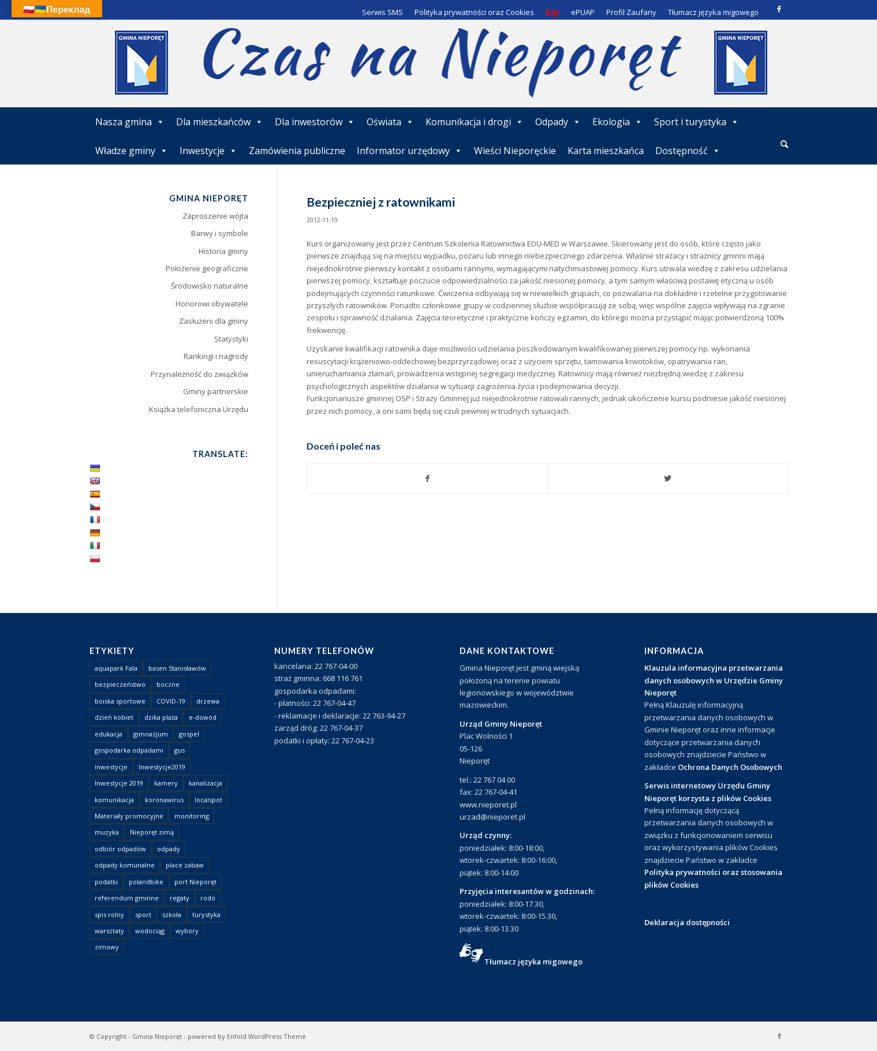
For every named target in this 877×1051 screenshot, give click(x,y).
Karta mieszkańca (606, 150)
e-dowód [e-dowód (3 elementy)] (203, 717)
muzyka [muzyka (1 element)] (107, 832)
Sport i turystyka (696, 121)
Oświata (390, 121)
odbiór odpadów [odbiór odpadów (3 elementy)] (120, 848)
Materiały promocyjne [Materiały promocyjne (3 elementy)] (129, 815)
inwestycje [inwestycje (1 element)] (111, 766)
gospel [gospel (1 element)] (189, 734)
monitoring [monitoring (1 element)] (191, 815)
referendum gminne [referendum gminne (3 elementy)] (127, 897)
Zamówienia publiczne (297, 150)
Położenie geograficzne (207, 268)
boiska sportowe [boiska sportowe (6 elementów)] (120, 701)
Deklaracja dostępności (687, 922)
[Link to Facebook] (779, 8)
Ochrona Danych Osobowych (730, 767)
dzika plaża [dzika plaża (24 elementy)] (161, 717)
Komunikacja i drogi (475, 121)
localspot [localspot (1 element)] (208, 799)
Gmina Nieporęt (157, 1036)
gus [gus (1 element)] (179, 750)
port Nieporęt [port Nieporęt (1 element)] (195, 881)
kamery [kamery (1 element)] (166, 783)
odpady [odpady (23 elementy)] (168, 848)
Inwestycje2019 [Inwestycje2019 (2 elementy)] (162, 766)
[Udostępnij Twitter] (668, 478)
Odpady (558, 121)
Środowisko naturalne (209, 285)
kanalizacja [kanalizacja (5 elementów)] (205, 783)
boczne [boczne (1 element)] (168, 684)
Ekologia (617, 121)
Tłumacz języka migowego (533, 961)
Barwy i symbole (219, 233)
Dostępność (688, 150)
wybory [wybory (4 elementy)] (187, 930)
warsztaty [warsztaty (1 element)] (109, 930)
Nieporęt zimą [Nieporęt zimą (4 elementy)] (152, 832)
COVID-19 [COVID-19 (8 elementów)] (170, 701)
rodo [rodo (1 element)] (207, 897)
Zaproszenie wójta (215, 216)
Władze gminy (131, 150)
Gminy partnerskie (215, 391)
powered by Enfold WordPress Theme (247, 1036)
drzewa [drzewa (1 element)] (207, 701)
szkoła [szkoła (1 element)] (171, 914)
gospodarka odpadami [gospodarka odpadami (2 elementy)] (129, 750)
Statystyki (231, 339)
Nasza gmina (130, 121)
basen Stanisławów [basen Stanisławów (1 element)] (177, 668)
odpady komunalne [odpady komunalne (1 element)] (125, 865)
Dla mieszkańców (219, 121)
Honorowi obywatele (212, 303)
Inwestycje (208, 150)
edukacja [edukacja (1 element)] (108, 734)
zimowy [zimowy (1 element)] (107, 946)
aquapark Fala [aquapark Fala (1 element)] (116, 668)
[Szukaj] (784, 144)
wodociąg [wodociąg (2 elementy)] (150, 930)
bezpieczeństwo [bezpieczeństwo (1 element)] (120, 684)
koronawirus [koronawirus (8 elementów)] (164, 799)
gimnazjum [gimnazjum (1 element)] (150, 734)
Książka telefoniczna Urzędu (198, 409)
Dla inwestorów (315, 121)
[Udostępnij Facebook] (427, 478)
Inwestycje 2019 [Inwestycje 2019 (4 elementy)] (119, 783)
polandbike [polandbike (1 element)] (146, 881)
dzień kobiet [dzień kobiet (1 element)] (114, 717)
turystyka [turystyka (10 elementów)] (206, 914)
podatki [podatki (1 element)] (106, 881)
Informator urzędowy (409, 150)
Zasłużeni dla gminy (213, 321)
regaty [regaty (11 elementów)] (179, 897)
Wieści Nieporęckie (515, 150)
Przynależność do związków (199, 374)
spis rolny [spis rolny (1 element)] (109, 914)
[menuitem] (784, 145)
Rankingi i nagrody (216, 356)
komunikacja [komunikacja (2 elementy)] (114, 799)
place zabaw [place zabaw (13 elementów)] (185, 865)
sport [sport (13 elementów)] (143, 914)
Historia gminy (223, 251)
